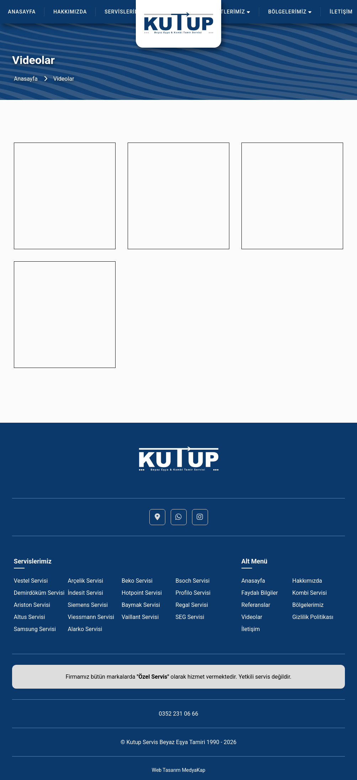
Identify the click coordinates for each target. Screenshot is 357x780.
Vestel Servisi (31, 580)
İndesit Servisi (85, 592)
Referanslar (255, 605)
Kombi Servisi (309, 592)
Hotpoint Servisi (142, 592)
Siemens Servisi (88, 605)
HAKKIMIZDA (70, 12)
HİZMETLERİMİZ (226, 12)
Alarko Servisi (85, 629)
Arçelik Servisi (85, 580)
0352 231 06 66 (178, 713)
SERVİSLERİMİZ (127, 12)
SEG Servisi (190, 617)
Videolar (63, 78)
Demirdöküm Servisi (39, 592)
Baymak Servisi (141, 605)
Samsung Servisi (35, 629)
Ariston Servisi (32, 605)
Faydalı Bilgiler (259, 592)
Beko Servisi (137, 580)
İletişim (250, 629)
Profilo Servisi (193, 592)
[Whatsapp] (179, 517)
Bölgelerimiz (308, 605)
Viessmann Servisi (91, 617)
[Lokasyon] (157, 517)
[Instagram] (200, 517)
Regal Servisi (192, 605)
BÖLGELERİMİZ (290, 12)
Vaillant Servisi (140, 617)
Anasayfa (26, 78)
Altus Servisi (29, 617)
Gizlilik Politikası (312, 617)
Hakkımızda (307, 580)
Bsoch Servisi (193, 580)
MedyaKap (193, 770)
